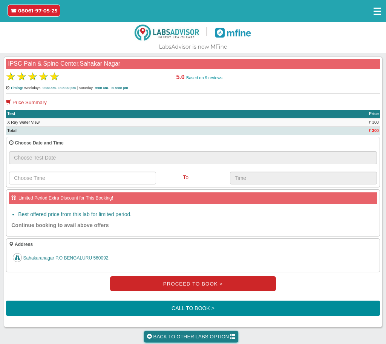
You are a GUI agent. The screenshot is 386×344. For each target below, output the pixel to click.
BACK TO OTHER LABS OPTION (191, 336)
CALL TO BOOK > (193, 308)
